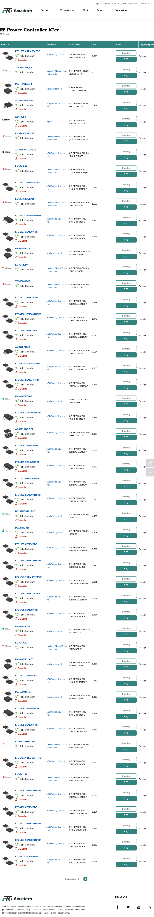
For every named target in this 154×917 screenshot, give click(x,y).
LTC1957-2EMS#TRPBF (27, 372)
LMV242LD (21, 759)
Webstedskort (141, 907)
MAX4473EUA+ (23, 678)
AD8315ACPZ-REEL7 (26, 147)
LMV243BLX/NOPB (25, 131)
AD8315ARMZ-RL (24, 99)
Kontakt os (121, 10)
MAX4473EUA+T (24, 646)
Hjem (98, 3)
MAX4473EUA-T (23, 83)
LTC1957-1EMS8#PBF (26, 227)
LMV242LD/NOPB (24, 195)
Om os (100, 10)
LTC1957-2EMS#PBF (26, 533)
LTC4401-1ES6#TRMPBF (28, 211)
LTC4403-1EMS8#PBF (26, 839)
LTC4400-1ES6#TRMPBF (28, 405)
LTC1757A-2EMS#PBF (27, 469)
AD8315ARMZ (22, 340)
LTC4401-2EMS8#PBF (26, 292)
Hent (85, 10)
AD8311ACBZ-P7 (24, 421)
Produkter (107, 3)
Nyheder (104, 907)
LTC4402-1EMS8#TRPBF (28, 308)
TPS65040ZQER (23, 66)
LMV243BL (21, 630)
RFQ (126, 59)
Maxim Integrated (54, 88)
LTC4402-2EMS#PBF (26, 662)
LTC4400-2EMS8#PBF (26, 437)
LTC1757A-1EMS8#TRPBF (29, 743)
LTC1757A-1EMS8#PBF (27, 50)
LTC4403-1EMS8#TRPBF (28, 807)
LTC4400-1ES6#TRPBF (27, 694)
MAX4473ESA (22, 614)
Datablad (22, 59)
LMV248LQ (21, 163)
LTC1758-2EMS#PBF (26, 324)
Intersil (49, 120)
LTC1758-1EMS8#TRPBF (28, 549)
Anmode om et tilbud (61, 907)
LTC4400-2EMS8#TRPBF (28, 775)
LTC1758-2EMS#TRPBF (27, 582)
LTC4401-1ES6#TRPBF (27, 453)
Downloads (121, 907)
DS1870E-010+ (23, 517)
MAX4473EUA (22, 244)
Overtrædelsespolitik (36, 907)
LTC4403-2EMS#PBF (26, 791)
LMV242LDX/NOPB (25, 726)
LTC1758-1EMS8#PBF (26, 598)
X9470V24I (20, 115)
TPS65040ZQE (23, 276)
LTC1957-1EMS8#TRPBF (28, 823)
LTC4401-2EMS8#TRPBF (28, 485)
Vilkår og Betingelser (8, 907)
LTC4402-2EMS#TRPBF (27, 356)
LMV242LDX (21, 260)
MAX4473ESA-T (23, 388)
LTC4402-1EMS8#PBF (26, 710)
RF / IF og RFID (120, 3)
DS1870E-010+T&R (25, 501)
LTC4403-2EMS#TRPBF (27, 179)
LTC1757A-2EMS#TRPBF (28, 565)
